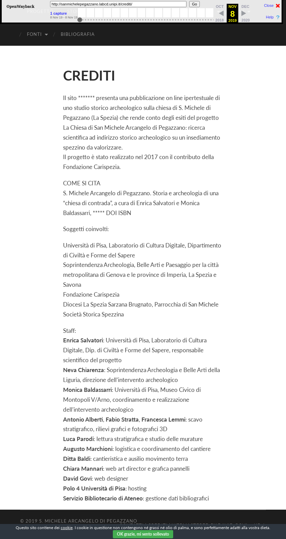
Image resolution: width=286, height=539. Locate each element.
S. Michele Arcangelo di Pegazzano (88, 521)
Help (270, 17)
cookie (67, 527)
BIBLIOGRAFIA (78, 34)
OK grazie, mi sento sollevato (143, 534)
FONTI (34, 34)
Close (268, 6)
